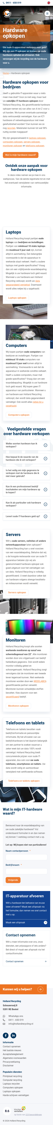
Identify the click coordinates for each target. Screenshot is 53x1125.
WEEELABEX (40, 683)
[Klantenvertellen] (20, 1109)
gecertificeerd (12, 699)
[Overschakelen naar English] (48, 2)
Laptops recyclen (11, 1083)
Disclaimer (8, 1065)
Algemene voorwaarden (14, 1058)
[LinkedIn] (13, 1035)
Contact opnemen (11, 1046)
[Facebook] (5, 1035)
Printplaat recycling (12, 1076)
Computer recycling (12, 1080)
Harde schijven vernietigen (16, 1095)
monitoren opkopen (12, 148)
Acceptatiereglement (13, 1054)
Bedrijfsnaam (14, 867)
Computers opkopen (13, 1087)
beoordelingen (34, 1114)
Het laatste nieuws (12, 1050)
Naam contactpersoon (18, 853)
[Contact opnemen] (26, 951)
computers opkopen (13, 144)
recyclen (11, 130)
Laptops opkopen (11, 1091)
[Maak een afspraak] (26, 912)
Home (6, 76)
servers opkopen (32, 144)
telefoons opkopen (35, 148)
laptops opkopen (37, 140)
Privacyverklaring (11, 1062)
